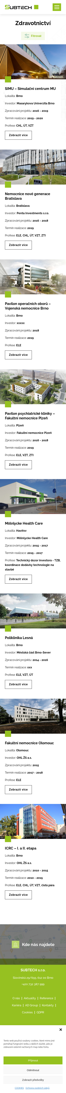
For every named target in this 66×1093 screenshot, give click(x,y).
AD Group (31, 1021)
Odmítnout (33, 1070)
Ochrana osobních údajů (37, 1088)
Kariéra (16, 1021)
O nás (16, 1014)
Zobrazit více (18, 135)
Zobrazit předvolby (33, 1079)
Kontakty (48, 1021)
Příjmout (33, 1060)
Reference (46, 1014)
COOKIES (19, 1088)
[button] (60, 1029)
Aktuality (30, 1014)
